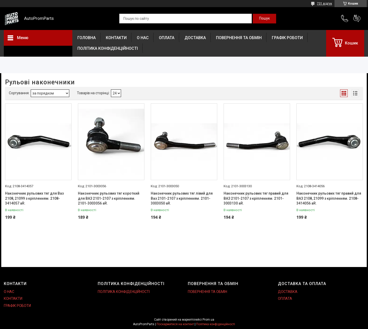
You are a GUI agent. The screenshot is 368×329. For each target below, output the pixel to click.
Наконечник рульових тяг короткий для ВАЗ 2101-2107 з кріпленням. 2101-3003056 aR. (108, 198)
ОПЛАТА (166, 37)
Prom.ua (208, 319)
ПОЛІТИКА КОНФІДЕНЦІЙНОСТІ (107, 48)
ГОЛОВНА (86, 37)
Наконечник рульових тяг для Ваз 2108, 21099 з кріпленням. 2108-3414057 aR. (34, 198)
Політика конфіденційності (215, 324)
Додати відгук (356, 18)
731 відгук (324, 3)
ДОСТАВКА (195, 37)
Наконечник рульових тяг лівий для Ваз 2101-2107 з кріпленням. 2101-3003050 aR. (182, 198)
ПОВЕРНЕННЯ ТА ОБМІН (239, 37)
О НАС (143, 37)
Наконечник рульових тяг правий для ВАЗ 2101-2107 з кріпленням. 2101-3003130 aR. (256, 198)
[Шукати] (264, 18)
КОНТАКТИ (116, 37)
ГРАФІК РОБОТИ (287, 37)
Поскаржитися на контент (175, 324)
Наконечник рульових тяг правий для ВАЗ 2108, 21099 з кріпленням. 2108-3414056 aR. (328, 198)
